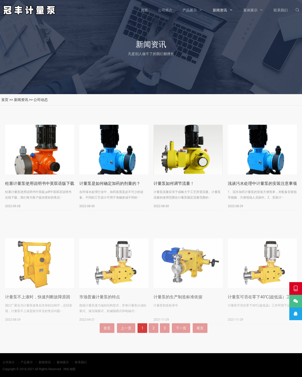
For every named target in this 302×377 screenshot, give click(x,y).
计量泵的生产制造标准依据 (178, 321)
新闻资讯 (220, 10)
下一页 (181, 336)
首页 (144, 10)
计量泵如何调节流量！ (174, 186)
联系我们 (281, 10)
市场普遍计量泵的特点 (99, 321)
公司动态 (41, 100)
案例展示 (250, 10)
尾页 (200, 336)
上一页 (126, 336)
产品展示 (190, 10)
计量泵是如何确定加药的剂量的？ (109, 186)
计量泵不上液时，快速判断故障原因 (37, 321)
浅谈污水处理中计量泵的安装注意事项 (262, 186)
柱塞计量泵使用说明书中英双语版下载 (39, 186)
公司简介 (165, 10)
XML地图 (69, 369)
